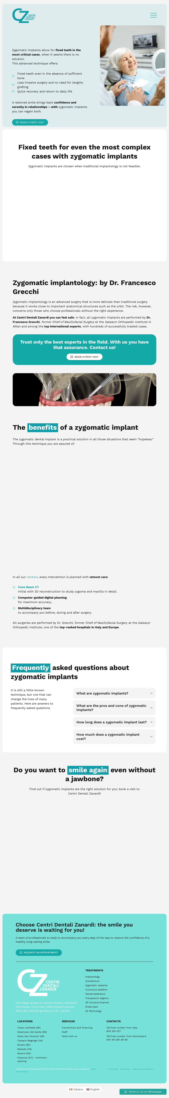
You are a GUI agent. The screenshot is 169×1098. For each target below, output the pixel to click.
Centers (32, 577)
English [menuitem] (95, 1089)
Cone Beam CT (28, 587)
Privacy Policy (112, 1069)
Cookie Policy (125, 1069)
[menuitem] (76, 1089)
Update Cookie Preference (142, 1069)
